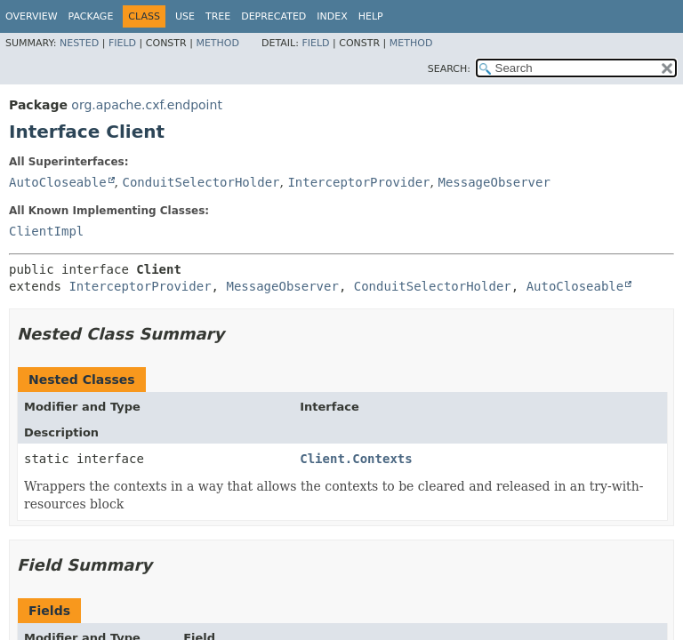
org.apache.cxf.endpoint (146, 105)
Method (217, 43)
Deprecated (273, 16)
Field (122, 43)
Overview (31, 16)
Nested (79, 43)
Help (370, 16)
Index (332, 16)
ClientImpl (46, 231)
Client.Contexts (356, 459)
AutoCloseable (58, 182)
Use (185, 16)
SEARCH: (449, 69)
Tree (217, 16)
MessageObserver (494, 182)
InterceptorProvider (358, 182)
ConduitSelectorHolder (200, 182)
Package (91, 16)
